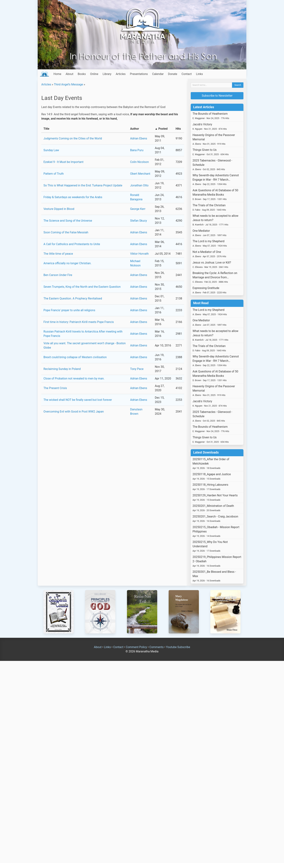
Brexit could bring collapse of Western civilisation (75, 357)
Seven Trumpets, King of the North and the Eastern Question (82, 286)
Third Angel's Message (68, 84)
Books (82, 74)
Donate (172, 74)
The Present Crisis (55, 388)
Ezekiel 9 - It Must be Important (63, 162)
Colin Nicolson (139, 162)
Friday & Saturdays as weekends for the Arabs (72, 197)
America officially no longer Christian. (67, 263)
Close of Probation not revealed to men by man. (74, 378)
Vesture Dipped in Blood (58, 209)
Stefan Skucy (138, 220)
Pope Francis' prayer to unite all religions (69, 310)
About (69, 74)
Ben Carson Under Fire (57, 275)
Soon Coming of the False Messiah (65, 232)
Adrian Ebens (138, 138)
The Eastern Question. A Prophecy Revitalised (72, 298)
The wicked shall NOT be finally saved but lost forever (77, 400)
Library (107, 74)
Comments (156, 647)
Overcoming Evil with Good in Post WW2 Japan (73, 411)
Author (134, 128)
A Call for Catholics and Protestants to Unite (71, 244)
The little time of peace (58, 253)
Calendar (158, 74)
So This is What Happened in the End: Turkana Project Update (82, 185)
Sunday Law (51, 150)
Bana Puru (136, 150)
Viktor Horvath (139, 253)
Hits (178, 128)
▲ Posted (161, 128)
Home (57, 74)
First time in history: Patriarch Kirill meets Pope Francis (78, 322)
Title (46, 128)
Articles (121, 74)
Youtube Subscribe (178, 647)
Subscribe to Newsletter (217, 95)
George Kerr (137, 209)
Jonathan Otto (139, 185)
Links (199, 74)
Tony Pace (136, 369)
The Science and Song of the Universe (67, 220)
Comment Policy (136, 647)
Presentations (139, 74)
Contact (186, 74)
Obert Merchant (140, 173)
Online (94, 74)
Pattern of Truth (53, 173)
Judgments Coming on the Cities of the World (72, 138)
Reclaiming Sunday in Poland (62, 369)
